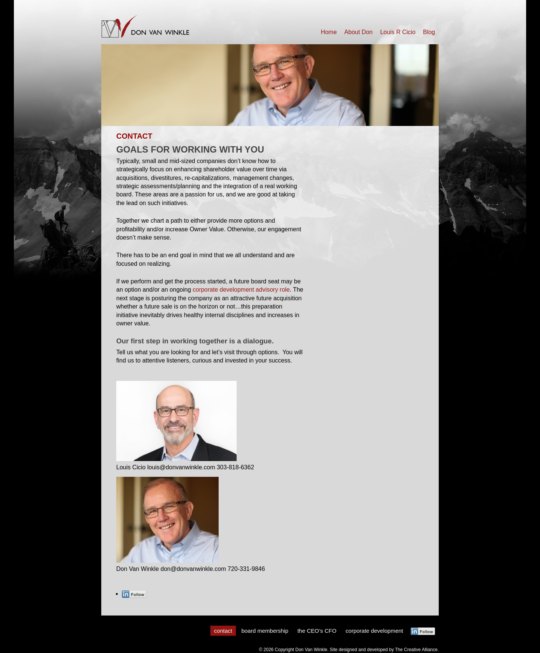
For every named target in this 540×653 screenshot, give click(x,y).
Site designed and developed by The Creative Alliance (383, 649)
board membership (265, 631)
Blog (429, 32)
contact (223, 631)
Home (329, 32)
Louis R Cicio (398, 32)
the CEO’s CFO (316, 631)
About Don (358, 32)
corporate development (374, 631)
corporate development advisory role (241, 289)
